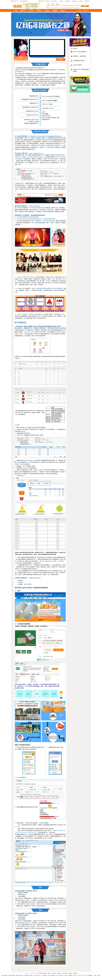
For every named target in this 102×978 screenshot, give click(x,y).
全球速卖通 (26, 975)
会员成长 (47, 10)
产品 (48, 4)
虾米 (57, 975)
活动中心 (39, 10)
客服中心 (81, 1)
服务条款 (54, 973)
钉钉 (86, 975)
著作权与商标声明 (43, 973)
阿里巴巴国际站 (11, 975)
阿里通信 (70, 975)
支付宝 (80, 975)
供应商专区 (85, 10)
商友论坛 (62, 10)
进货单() (53, 1)
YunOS (65, 975)
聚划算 (37, 975)
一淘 (41, 975)
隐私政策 (59, 973)
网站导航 (87, 1)
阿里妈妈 (53, 975)
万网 (74, 975)
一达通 (94, 975)
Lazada (98, 975)
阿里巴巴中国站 (19, 975)
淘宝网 (31, 975)
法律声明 (49, 973)
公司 (53, 4)
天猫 (34, 975)
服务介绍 (23, 10)
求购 (57, 4)
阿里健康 (90, 975)
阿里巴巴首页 (41, 1)
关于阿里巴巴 (65, 973)
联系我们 (71, 973)
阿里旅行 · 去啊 (46, 975)
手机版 (14, 1)
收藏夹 (61, 1)
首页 (16, 10)
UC (77, 975)
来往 (83, 975)
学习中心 (31, 10)
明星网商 (55, 10)
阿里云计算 (61, 975)
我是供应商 (74, 1)
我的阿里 (47, 1)
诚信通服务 (67, 1)
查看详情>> (35, 8)
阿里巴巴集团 (4, 975)
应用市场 (80, 10)
